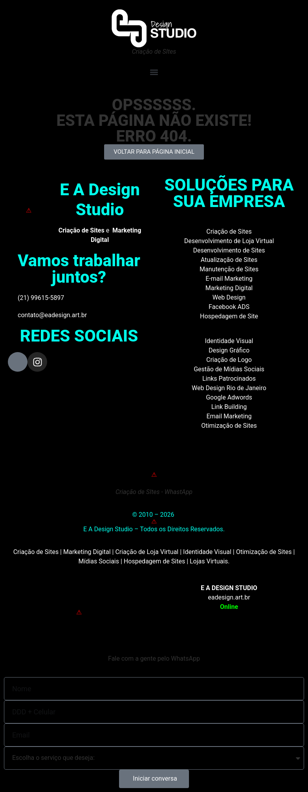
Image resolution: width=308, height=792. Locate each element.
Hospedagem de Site (229, 316)
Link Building (229, 407)
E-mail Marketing (228, 278)
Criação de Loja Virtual (146, 552)
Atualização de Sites (229, 259)
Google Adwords (229, 397)
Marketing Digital (229, 288)
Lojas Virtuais (209, 561)
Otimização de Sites (229, 425)
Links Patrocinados (229, 378)
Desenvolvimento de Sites (229, 250)
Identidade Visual (229, 341)
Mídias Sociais (98, 561)
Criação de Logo (229, 359)
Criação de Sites (228, 231)
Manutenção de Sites (229, 269)
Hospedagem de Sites (154, 561)
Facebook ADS (229, 307)
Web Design (229, 297)
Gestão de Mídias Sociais (229, 369)
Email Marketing (228, 416)
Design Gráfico (229, 350)
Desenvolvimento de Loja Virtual (229, 241)
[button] (154, 71)
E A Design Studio (100, 199)
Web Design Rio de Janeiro (229, 388)
